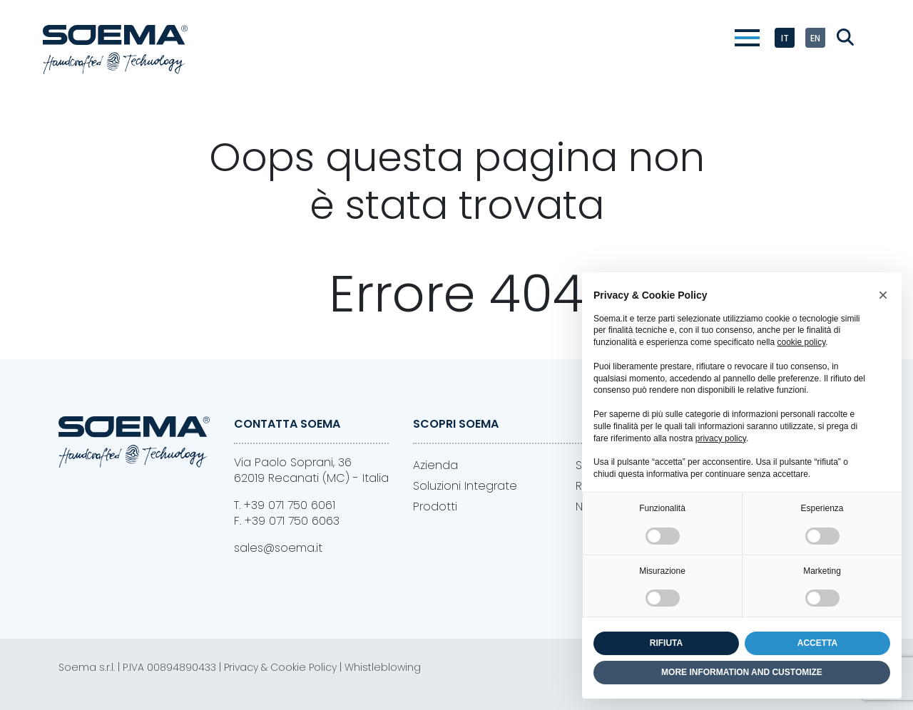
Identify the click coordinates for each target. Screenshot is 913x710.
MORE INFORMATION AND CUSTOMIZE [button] (741, 672)
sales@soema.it (278, 548)
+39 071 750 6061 (289, 505)
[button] (883, 295)
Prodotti (435, 506)
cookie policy (801, 342)
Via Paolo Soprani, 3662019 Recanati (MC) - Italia (311, 470)
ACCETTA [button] (817, 643)
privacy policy (720, 438)
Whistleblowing (383, 667)
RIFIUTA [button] (666, 643)
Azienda (435, 465)
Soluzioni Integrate (465, 486)
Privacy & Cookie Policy (280, 667)
